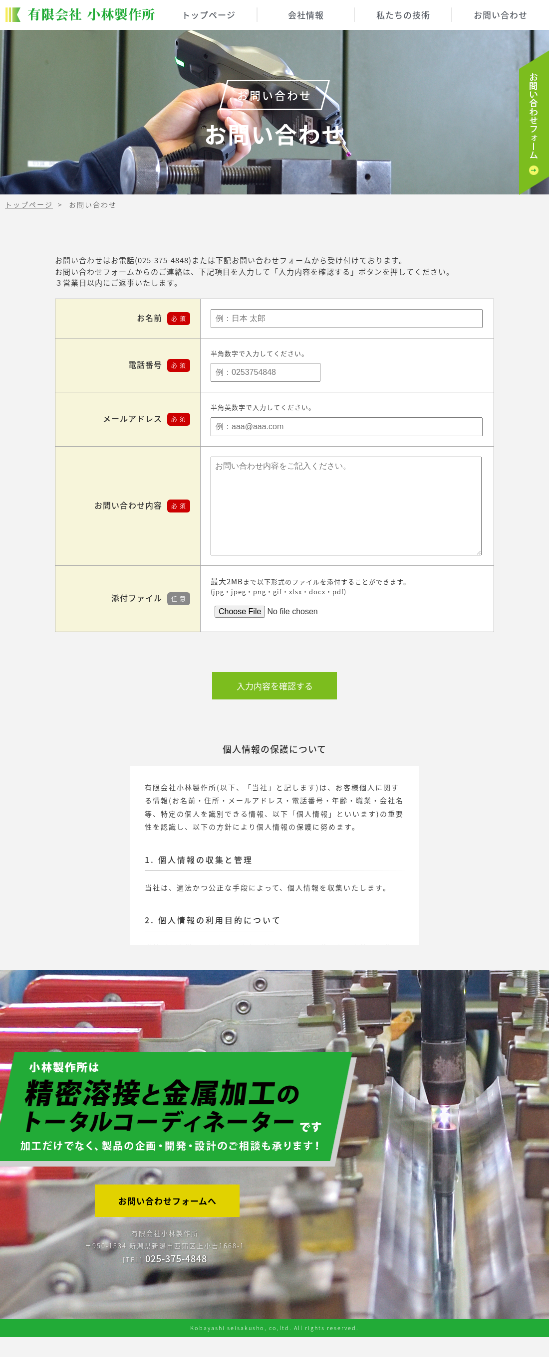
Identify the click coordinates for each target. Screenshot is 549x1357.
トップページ (209, 14)
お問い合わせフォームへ (167, 1220)
